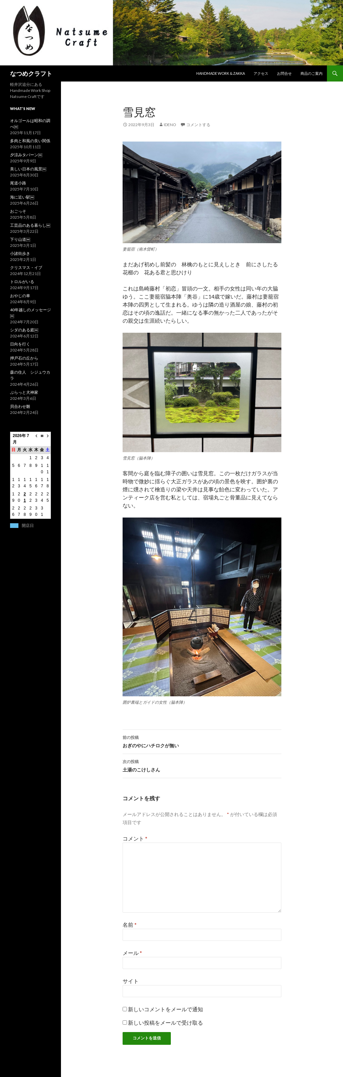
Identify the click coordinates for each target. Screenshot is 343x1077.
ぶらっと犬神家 (24, 392)
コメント (135, 838)
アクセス (261, 73)
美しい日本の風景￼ (28, 168)
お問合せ (284, 73)
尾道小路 (18, 182)
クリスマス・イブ (26, 267)
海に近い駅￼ (22, 197)
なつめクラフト (31, 73)
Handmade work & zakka (220, 73)
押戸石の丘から (24, 358)
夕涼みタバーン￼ (26, 154)
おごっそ (18, 211)
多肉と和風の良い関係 (30, 140)
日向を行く (20, 343)
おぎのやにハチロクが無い (202, 741)
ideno (170, 124)
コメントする (198, 124)
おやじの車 (20, 295)
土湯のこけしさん (202, 765)
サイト (131, 981)
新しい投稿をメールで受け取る (165, 1022)
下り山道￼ (20, 239)
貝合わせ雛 (20, 406)
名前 (130, 924)
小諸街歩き (20, 253)
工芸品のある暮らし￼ (30, 225)
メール (132, 953)
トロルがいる (22, 281)
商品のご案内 (311, 73)
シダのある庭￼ (24, 329)
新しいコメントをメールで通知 (165, 1009)
